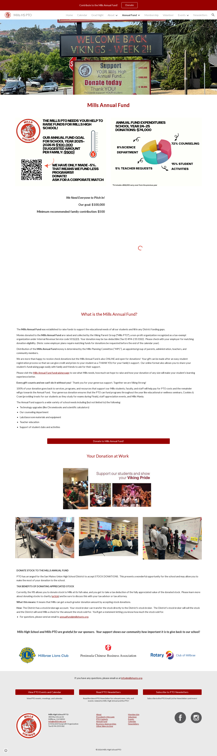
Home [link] (69, 15)
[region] (108, 5)
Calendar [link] (82, 15)
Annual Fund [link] (129, 15)
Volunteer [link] (168, 15)
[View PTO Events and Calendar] (44, 692)
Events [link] (182, 15)
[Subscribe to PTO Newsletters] (172, 692)
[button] (213, 15)
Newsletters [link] (200, 15)
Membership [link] (151, 15)
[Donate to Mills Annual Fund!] (108, 441)
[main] (108, 104)
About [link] (111, 15)
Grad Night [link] (97, 15)
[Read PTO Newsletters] (108, 692)
